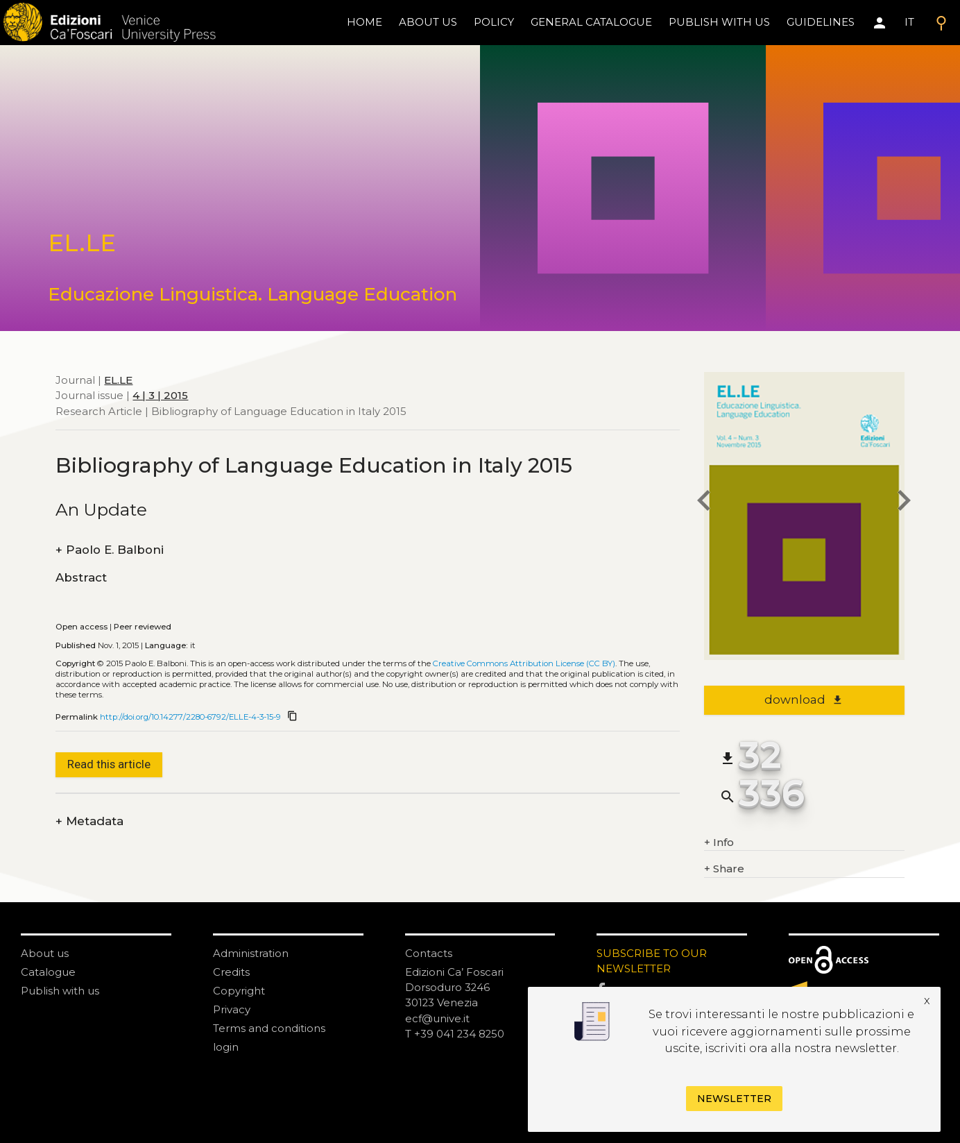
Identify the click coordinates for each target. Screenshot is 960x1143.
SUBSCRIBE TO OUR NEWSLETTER (652, 961)
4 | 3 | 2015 (160, 395)
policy (494, 21)
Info (719, 843)
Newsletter (734, 1098)
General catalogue (591, 21)
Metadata (89, 821)
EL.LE (118, 380)
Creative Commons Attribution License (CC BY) (524, 663)
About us (428, 21)
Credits (231, 972)
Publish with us (719, 21)
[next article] (904, 503)
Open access (81, 627)
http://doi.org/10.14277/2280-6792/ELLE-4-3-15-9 (190, 717)
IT (909, 21)
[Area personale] (879, 23)
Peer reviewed (142, 627)
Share (724, 869)
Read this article (109, 764)
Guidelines (821, 21)
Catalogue (48, 972)
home (364, 21)
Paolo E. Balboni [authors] (109, 550)
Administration (251, 953)
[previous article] (704, 503)
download (803, 699)
